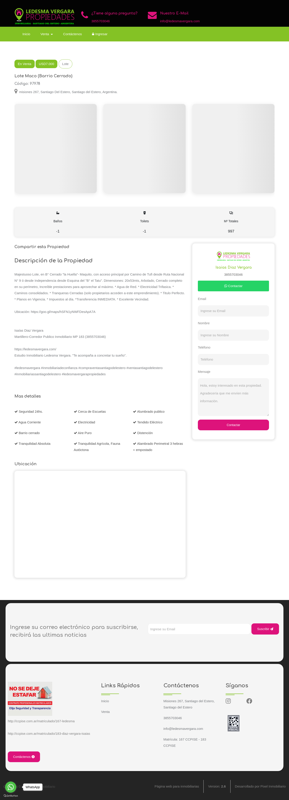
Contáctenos (72, 34)
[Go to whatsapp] (10, 787)
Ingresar (100, 34)
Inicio (26, 34)
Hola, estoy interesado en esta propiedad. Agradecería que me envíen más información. (233, 397)
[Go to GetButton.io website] (11, 795)
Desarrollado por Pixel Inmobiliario (260, 786)
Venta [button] (45, 34)
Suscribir (265, 629)
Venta (105, 712)
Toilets (144, 222)
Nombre (204, 323)
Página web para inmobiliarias (177, 786)
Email (202, 299)
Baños (58, 222)
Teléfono (204, 347)
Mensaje (204, 371)
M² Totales (231, 222)
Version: (217, 786)
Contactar (233, 286)
